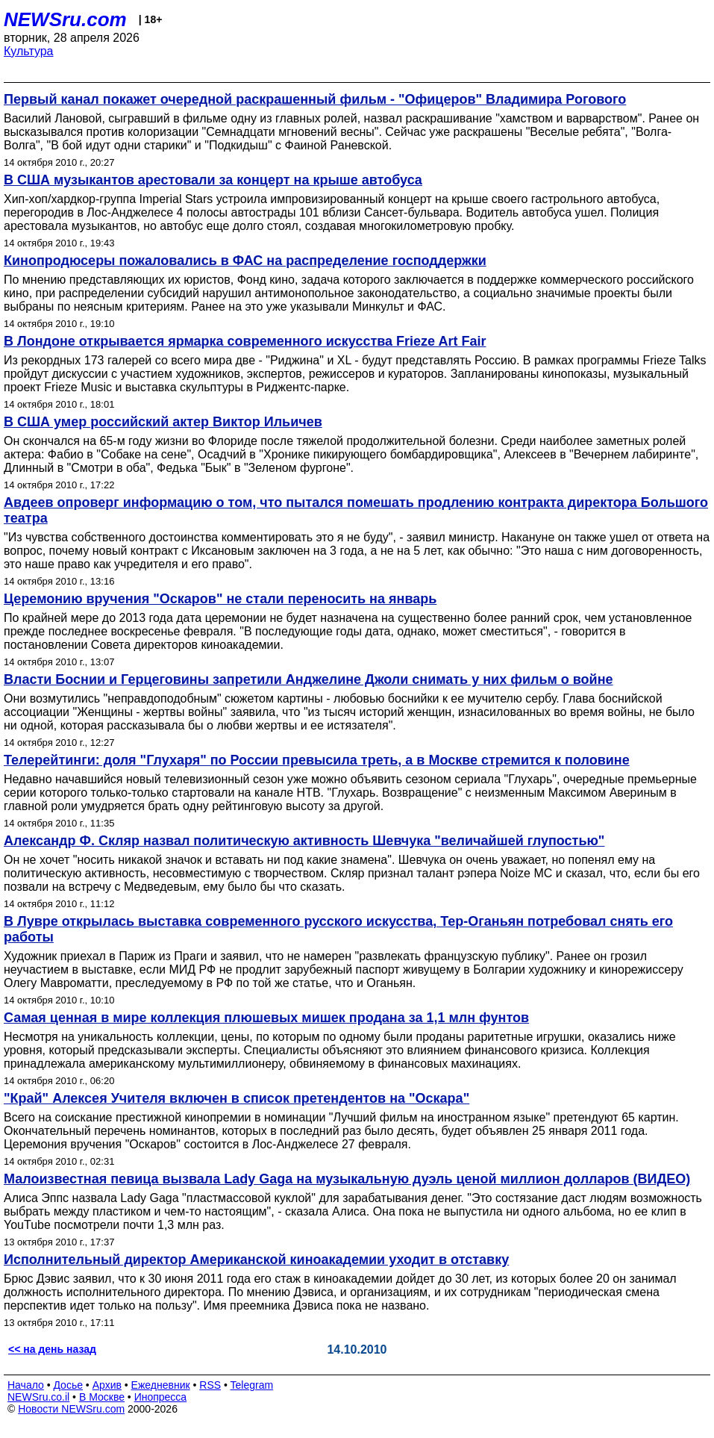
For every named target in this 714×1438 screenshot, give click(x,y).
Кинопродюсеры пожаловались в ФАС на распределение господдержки (245, 260)
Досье (68, 1385)
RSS (210, 1385)
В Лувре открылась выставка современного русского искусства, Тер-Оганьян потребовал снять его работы (338, 929)
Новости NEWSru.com (71, 1409)
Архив (107, 1385)
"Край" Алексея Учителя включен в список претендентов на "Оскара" (236, 1098)
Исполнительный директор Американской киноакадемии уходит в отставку (256, 1259)
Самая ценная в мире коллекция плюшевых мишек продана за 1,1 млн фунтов (266, 1017)
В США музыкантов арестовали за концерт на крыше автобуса (213, 179)
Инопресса (160, 1397)
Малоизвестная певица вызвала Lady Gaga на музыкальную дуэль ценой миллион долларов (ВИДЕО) (347, 1178)
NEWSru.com (65, 19)
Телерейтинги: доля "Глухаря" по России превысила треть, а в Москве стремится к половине (317, 760)
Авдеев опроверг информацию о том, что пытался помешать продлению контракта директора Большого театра (356, 510)
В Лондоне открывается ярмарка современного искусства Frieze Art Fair (245, 341)
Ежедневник (160, 1385)
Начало (25, 1385)
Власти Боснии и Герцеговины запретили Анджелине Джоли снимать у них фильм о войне (308, 679)
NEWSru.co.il (38, 1397)
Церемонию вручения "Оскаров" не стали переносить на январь (220, 598)
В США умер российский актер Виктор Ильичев (163, 421)
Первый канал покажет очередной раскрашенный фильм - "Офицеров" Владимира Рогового (315, 99)
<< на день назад (52, 1349)
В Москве (102, 1397)
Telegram (252, 1385)
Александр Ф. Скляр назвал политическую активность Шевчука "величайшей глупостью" (304, 840)
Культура (29, 51)
